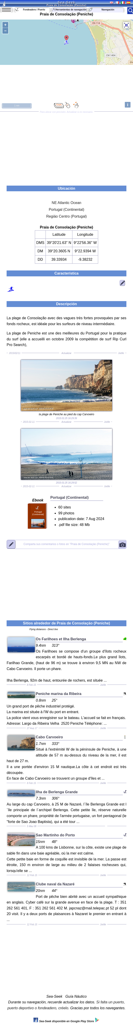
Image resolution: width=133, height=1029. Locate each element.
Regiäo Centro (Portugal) (66, 216)
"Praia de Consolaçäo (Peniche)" (66, 544)
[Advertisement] (66, 147)
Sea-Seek (66, 2)
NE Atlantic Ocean (66, 203)
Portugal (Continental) (66, 209)
